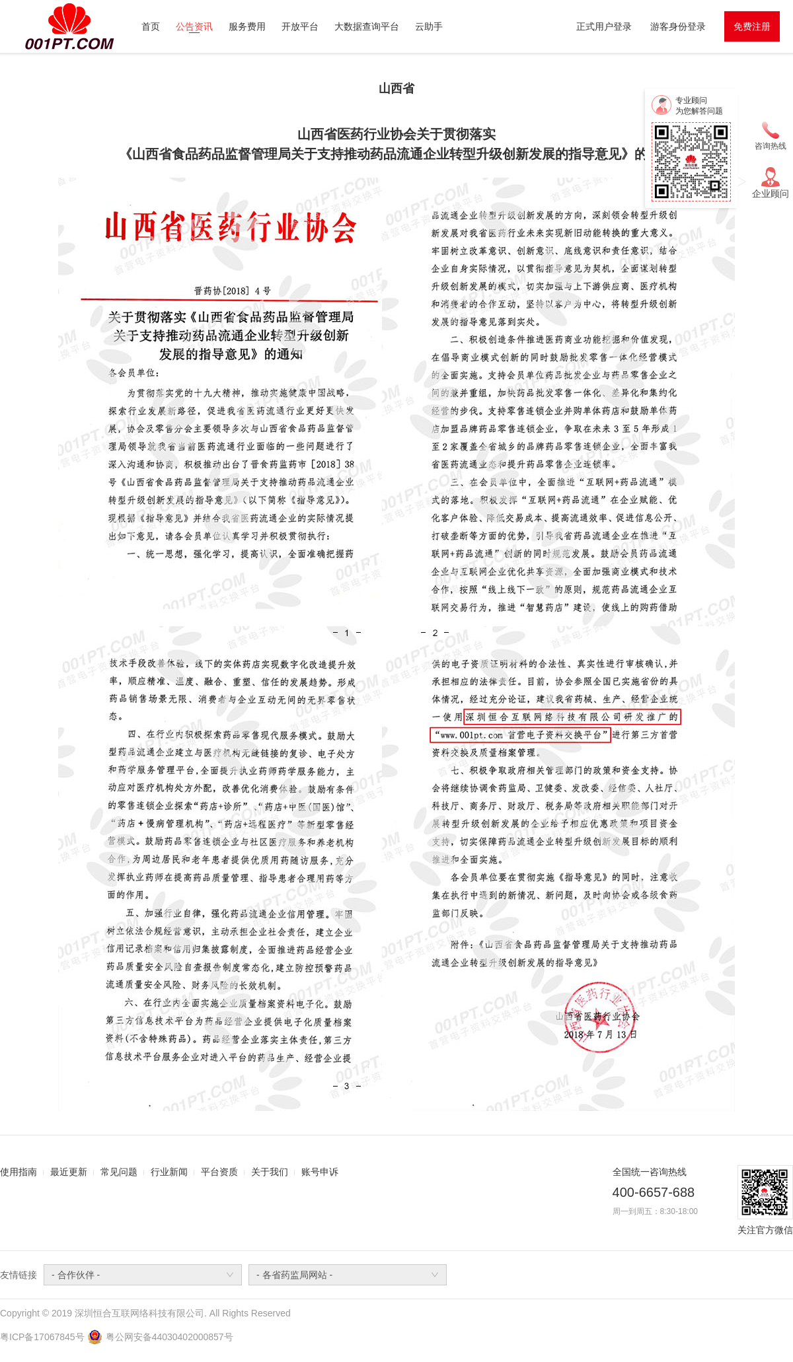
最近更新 (68, 1171)
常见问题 (118, 1171)
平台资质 (219, 1171)
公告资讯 (194, 26)
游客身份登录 (678, 26)
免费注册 (752, 26)
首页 (150, 26)
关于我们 (269, 1171)
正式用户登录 (604, 26)
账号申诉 (319, 1171)
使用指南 (18, 1171)
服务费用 (247, 26)
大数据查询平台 (366, 26)
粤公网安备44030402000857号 (169, 1337)
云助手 (429, 26)
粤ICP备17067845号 (42, 1337)
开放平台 (300, 26)
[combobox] (143, 1274)
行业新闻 (169, 1171)
